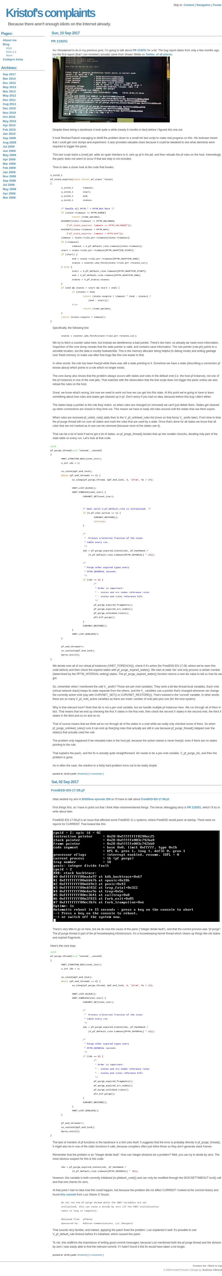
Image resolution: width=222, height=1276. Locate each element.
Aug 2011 (9, 104)
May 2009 (9, 155)
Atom (9, 55)
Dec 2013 (9, 83)
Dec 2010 (9, 108)
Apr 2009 (9, 159)
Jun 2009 (9, 151)
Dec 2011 (9, 100)
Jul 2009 (9, 146)
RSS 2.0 (11, 52)
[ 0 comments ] (96, 773)
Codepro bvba (13, 59)
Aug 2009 (9, 142)
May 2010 (9, 121)
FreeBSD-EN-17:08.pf (68, 790)
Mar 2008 (9, 197)
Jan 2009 (9, 172)
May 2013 (9, 87)
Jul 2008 (9, 184)
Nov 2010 (9, 112)
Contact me (199, 1265)
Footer (217, 5)
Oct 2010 (9, 117)
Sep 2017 (9, 74)
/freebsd (82, 773)
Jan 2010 (9, 133)
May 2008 (9, 189)
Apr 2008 (9, 193)
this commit (68, 1194)
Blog (6, 44)
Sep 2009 (9, 138)
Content (189, 5)
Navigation (203, 5)
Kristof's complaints (50, 12)
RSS (9, 48)
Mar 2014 (9, 78)
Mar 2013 (9, 91)
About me (10, 40)
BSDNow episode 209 (96, 799)
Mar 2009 (9, 163)
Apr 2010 (9, 125)
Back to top (215, 1265)
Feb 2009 (9, 168)
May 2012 (9, 95)
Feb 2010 (9, 129)
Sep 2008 (9, 180)
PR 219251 (59, 41)
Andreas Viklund (212, 1269)
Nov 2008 (9, 176)
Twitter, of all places (159, 54)
